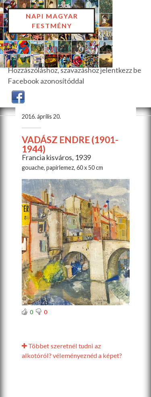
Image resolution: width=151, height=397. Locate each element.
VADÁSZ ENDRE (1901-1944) (70, 144)
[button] (18, 96)
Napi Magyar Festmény (52, 20)
